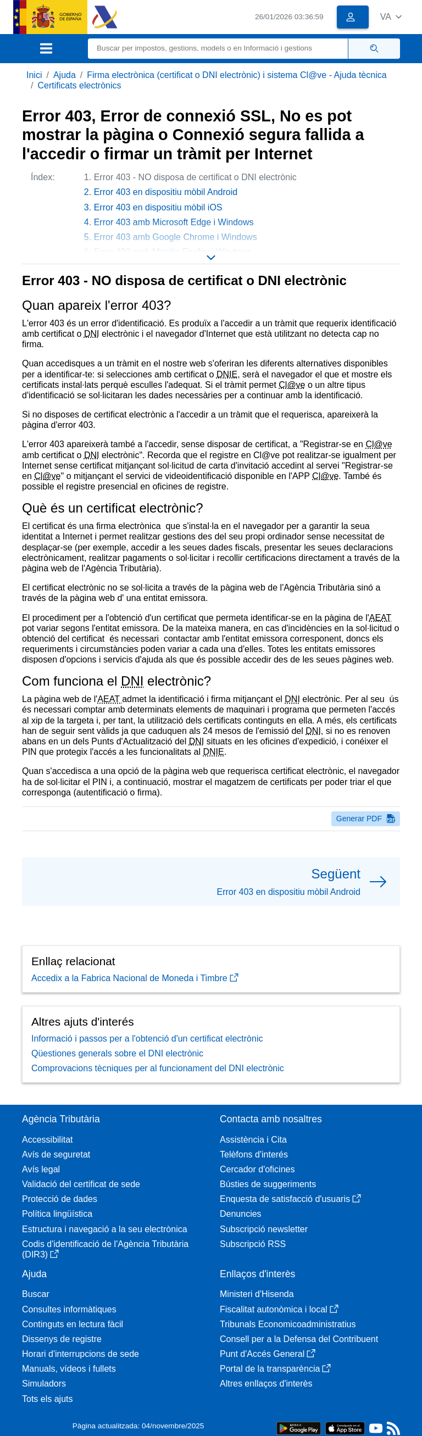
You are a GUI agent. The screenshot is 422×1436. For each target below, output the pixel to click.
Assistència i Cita (253, 1139)
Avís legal (41, 1169)
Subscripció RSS (253, 1244)
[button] (391, 16)
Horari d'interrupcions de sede (80, 1354)
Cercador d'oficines (257, 1169)
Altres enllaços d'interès (266, 1383)
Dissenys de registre (62, 1339)
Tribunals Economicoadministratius (288, 1324)
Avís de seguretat (56, 1154)
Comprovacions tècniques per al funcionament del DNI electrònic (157, 1068)
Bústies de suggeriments (268, 1184)
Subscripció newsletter (264, 1229)
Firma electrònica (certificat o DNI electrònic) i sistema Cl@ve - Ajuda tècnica (236, 75)
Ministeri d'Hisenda (257, 1294)
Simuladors (44, 1383)
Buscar (35, 1294)
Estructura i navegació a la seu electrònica (104, 1229)
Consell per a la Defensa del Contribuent (299, 1339)
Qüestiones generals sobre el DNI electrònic (117, 1053)
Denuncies (241, 1213)
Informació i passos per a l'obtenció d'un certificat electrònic (147, 1038)
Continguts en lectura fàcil (72, 1324)
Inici (34, 75)
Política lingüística (57, 1213)
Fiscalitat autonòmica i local (279, 1309)
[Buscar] (218, 48)
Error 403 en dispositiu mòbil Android (165, 192)
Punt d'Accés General (267, 1354)
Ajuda (64, 75)
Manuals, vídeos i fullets (69, 1368)
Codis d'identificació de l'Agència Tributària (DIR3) (105, 1249)
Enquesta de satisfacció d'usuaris (290, 1199)
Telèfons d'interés (254, 1154)
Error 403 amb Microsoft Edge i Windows (174, 222)
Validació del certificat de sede (81, 1184)
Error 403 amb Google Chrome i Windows (175, 237)
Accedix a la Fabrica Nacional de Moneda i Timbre (134, 978)
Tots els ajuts (47, 1399)
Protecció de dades (59, 1199)
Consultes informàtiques (69, 1309)
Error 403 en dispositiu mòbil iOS (158, 207)
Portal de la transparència (275, 1368)
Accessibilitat (47, 1139)
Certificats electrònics (79, 85)
